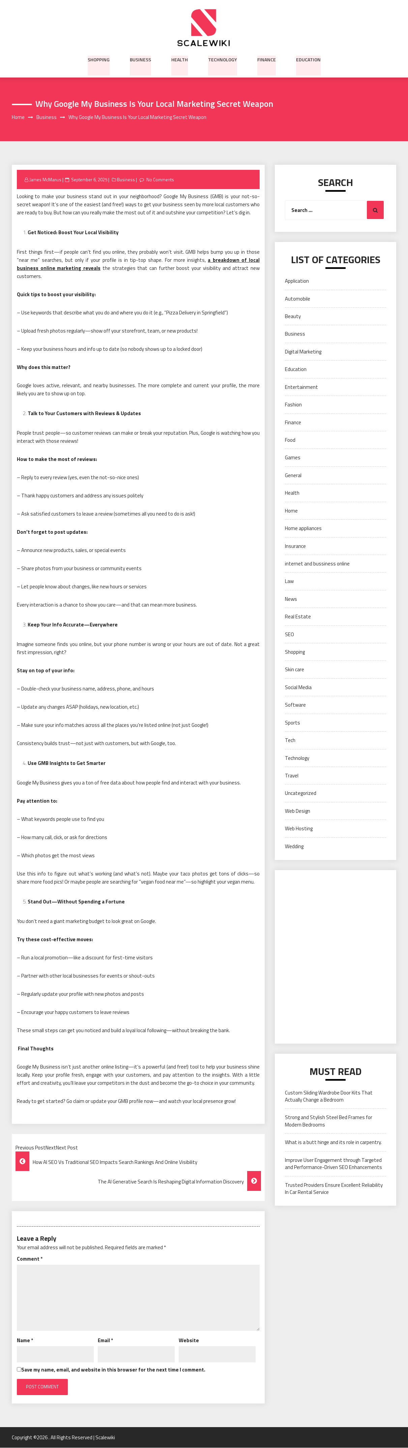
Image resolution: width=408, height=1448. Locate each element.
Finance (266, 59)
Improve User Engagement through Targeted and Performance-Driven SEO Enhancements (333, 1163)
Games (292, 458)
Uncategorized (300, 793)
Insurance (295, 546)
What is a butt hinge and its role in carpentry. (333, 1142)
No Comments (160, 179)
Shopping (99, 59)
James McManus (45, 179)
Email (105, 1340)
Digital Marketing (303, 352)
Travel (291, 776)
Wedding (294, 846)
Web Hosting (299, 829)
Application (297, 281)
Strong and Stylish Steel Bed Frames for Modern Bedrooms (328, 1121)
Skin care (294, 670)
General (293, 475)
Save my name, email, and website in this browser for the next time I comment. (113, 1370)
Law (289, 581)
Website (189, 1340)
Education (308, 59)
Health (179, 59)
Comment (29, 1259)
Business (140, 59)
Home (291, 511)
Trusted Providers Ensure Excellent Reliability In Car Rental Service (334, 1188)
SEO (289, 634)
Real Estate (298, 617)
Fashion (293, 405)
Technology (222, 59)
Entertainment (301, 387)
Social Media (298, 687)
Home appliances (303, 528)
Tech (290, 740)
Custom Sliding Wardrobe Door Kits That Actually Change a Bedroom (329, 1096)
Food (290, 440)
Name (25, 1340)
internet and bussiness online (317, 564)
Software (295, 705)
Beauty (293, 316)
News (291, 599)
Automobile (297, 299)
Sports (292, 723)
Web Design (297, 811)
